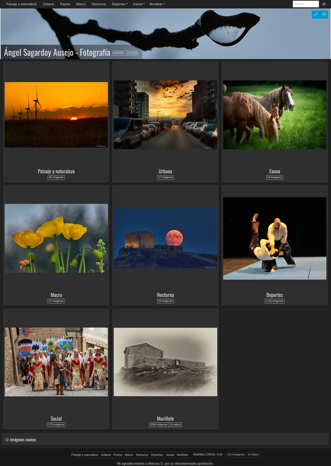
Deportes (119, 4)
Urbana (48, 4)
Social (137, 4)
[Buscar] (306, 4)
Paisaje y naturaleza (21, 4)
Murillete (156, 4)
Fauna (65, 4)
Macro (80, 4)
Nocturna (99, 4)
